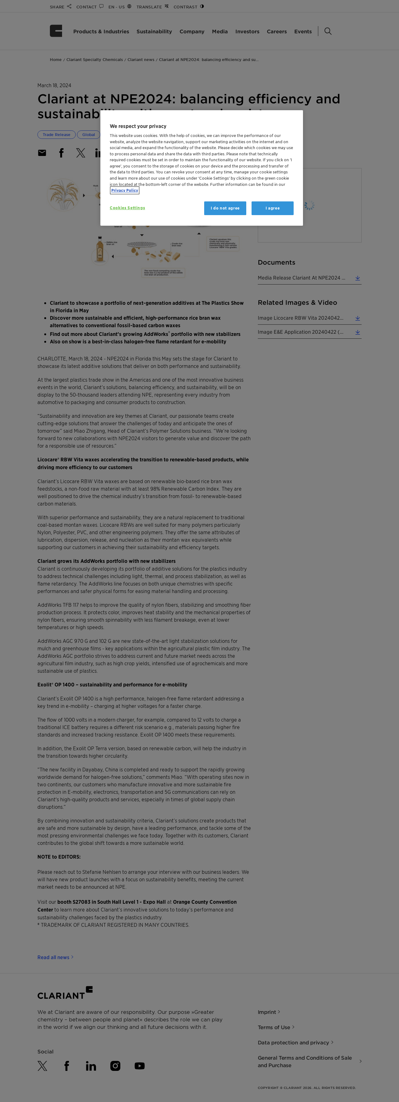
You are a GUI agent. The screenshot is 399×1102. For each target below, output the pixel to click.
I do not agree (225, 208)
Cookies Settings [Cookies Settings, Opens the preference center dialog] (127, 207)
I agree (273, 208)
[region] (201, 168)
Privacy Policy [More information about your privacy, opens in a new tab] (124, 190)
